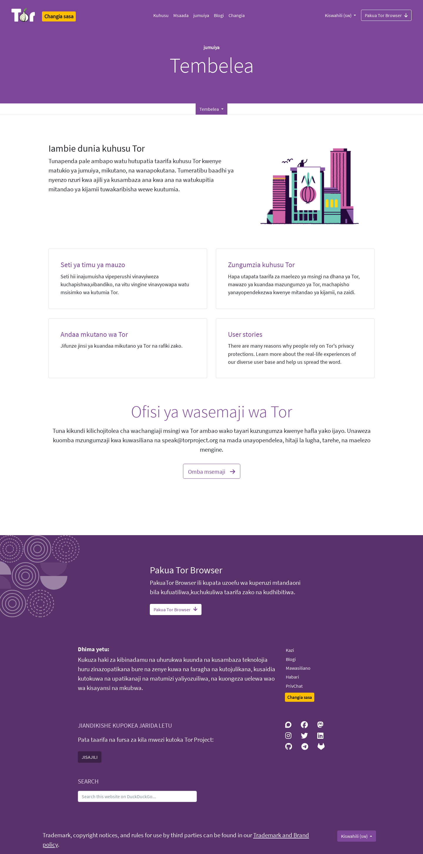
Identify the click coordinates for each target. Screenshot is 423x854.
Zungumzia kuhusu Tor (261, 264)
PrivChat (294, 686)
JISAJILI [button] (90, 757)
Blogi (219, 15)
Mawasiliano (298, 668)
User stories (245, 334)
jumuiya (201, 15)
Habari (292, 677)
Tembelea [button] (209, 109)
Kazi (290, 650)
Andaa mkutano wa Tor (94, 334)
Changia (237, 15)
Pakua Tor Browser (386, 15)
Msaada (181, 15)
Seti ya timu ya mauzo (93, 264)
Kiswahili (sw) (338, 15)
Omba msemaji (211, 470)
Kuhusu (161, 15)
